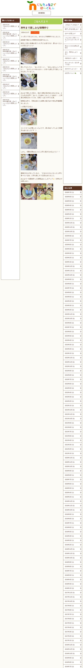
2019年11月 (69, 397)
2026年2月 (69, 106)
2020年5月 (69, 380)
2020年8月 (69, 367)
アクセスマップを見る (72, 650)
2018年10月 (69, 449)
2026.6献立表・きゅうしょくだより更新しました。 (10, 53)
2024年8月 (69, 175)
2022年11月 (69, 253)
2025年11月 (69, 119)
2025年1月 (69, 153)
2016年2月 (69, 571)
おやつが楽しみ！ (70, 33)
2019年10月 (69, 401)
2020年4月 (69, 384)
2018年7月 (69, 462)
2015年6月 (69, 602)
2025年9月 (69, 127)
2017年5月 (69, 515)
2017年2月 (69, 528)
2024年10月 (69, 166)
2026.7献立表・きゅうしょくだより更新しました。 (10, 36)
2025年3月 (69, 145)
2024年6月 (69, 184)
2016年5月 (69, 562)
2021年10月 (69, 310)
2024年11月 (69, 162)
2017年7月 (69, 506)
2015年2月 (69, 615)
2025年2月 (69, 149)
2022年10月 (69, 258)
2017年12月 (69, 484)
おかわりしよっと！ (71, 69)
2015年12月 (69, 580)
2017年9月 (69, 497)
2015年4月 (69, 610)
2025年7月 (69, 132)
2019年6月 (69, 419)
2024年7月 (69, 180)
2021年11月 (69, 306)
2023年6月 (69, 223)
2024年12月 (69, 158)
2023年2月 (69, 240)
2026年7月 (69, 84)
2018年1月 (69, 480)
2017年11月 (69, 488)
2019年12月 (69, 393)
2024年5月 (69, 188)
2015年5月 (69, 606)
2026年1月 (69, 110)
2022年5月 (69, 280)
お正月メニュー (70, 73)
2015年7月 (69, 597)
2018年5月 (69, 467)
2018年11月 (69, 445)
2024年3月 (69, 197)
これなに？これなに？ (72, 25)
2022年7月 (69, 271)
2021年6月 (69, 327)
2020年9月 (69, 362)
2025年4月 (69, 140)
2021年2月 (69, 341)
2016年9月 (69, 549)
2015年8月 (69, 593)
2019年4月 (69, 428)
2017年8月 (69, 501)
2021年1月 (69, 345)
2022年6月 (69, 275)
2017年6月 (69, 510)
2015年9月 (69, 588)
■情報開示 (67, 645)
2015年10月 (69, 584)
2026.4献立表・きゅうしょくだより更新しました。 (10, 103)
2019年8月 (69, 410)
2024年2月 (69, 201)
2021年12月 (69, 301)
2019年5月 (69, 423)
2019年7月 (69, 414)
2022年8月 (69, 267)
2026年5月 (69, 93)
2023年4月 (69, 232)
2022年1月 (69, 297)
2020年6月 (69, 375)
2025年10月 (69, 123)
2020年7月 (69, 371)
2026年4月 (69, 97)
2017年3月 (69, 523)
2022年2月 (69, 293)
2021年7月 (69, 323)
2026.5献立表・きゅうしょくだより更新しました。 (10, 78)
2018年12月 (69, 441)
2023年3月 (69, 236)
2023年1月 (69, 245)
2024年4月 (69, 193)
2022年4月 (69, 284)
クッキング (35, 32)
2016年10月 (69, 545)
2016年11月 (69, 541)
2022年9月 (69, 262)
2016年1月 (69, 575)
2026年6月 (69, 88)
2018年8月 (69, 458)
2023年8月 (69, 214)
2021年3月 (69, 336)
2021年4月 (69, 332)
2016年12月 (69, 536)
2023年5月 (69, 227)
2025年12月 (69, 114)
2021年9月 (69, 314)
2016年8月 (69, 554)
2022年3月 (69, 288)
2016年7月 (69, 558)
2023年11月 (69, 206)
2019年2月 (69, 436)
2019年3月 (69, 432)
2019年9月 (69, 406)
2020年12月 (69, 349)
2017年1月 (69, 532)
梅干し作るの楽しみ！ (72, 29)
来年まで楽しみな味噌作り (35, 27)
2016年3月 (69, 567)
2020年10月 (69, 358)
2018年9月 (69, 454)
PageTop (78, 660)
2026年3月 (69, 101)
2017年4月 (69, 519)
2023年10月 (69, 210)
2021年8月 (69, 319)
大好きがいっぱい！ (71, 58)
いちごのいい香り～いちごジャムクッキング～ (72, 39)
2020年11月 (69, 354)
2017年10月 (69, 493)
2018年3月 (69, 475)
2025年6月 (69, 136)
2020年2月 (69, 388)
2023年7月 (69, 219)
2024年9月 (69, 171)
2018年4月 (69, 471)
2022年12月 (69, 249)
